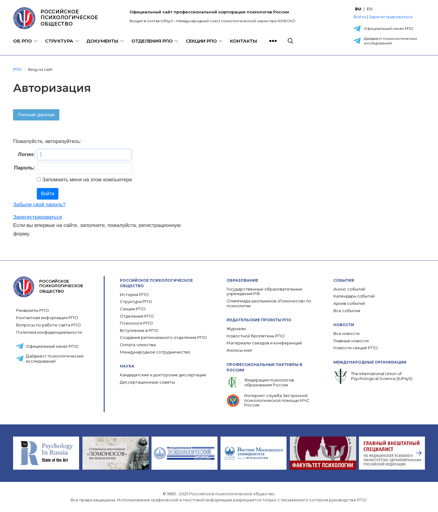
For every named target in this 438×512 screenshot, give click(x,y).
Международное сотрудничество (155, 352)
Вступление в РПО (139, 330)
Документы (102, 41)
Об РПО (22, 41)
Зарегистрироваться (390, 16)
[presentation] (419, 453)
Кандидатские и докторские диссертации (163, 375)
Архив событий (349, 303)
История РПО (134, 294)
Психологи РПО (136, 323)
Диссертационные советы (147, 382)
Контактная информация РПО (47, 317)
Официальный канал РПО (388, 28)
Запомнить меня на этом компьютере (86, 180)
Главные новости (351, 341)
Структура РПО (136, 301)
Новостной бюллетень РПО (256, 336)
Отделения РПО (152, 41)
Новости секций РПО (355, 348)
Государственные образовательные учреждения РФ (264, 291)
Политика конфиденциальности (49, 332)
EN (369, 8)
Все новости (346, 333)
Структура (59, 41)
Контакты (243, 41)
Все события (346, 310)
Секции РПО (201, 41)
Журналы (236, 328)
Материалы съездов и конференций (264, 343)
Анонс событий (349, 289)
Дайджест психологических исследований (390, 41)
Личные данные (36, 114)
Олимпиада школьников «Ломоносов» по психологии (269, 303)
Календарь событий (354, 296)
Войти (359, 16)
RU (358, 8)
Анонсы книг (239, 350)
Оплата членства (138, 345)
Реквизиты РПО (32, 310)
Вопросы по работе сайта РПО (48, 324)
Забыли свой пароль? (39, 204)
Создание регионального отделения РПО (163, 337)
